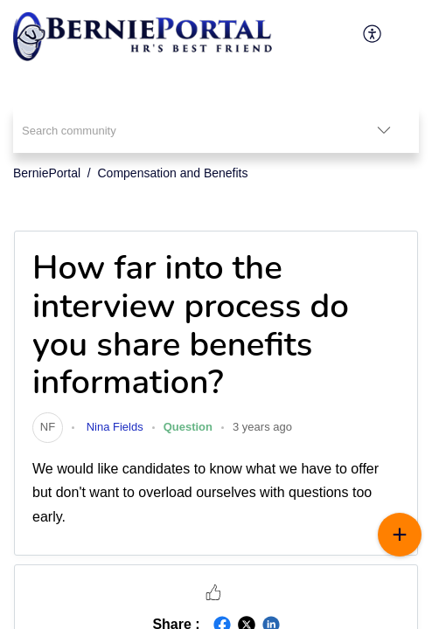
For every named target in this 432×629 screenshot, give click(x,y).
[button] (213, 591)
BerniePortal (46, 173)
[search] (181, 130)
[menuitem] (373, 33)
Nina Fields (113, 426)
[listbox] (384, 130)
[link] (47, 426)
